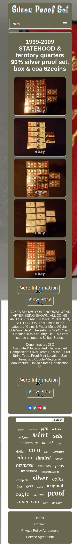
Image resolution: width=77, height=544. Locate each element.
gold (29, 486)
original (55, 485)
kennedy (44, 466)
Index (40, 518)
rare (45, 503)
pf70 (44, 428)
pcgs (59, 465)
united (47, 442)
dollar (20, 451)
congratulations (50, 471)
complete (22, 480)
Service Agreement (40, 537)
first (19, 486)
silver (40, 478)
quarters (32, 429)
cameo (59, 459)
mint (41, 435)
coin (34, 449)
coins (57, 479)
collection (57, 429)
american (28, 501)
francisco (29, 471)
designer (23, 437)
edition (24, 457)
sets (57, 435)
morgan (58, 451)
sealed (40, 487)
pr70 (59, 444)
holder (57, 503)
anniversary (28, 442)
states (38, 494)
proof (56, 493)
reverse (24, 465)
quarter (21, 430)
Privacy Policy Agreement (40, 530)
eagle (22, 493)
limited (43, 458)
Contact (40, 524)
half (46, 452)
